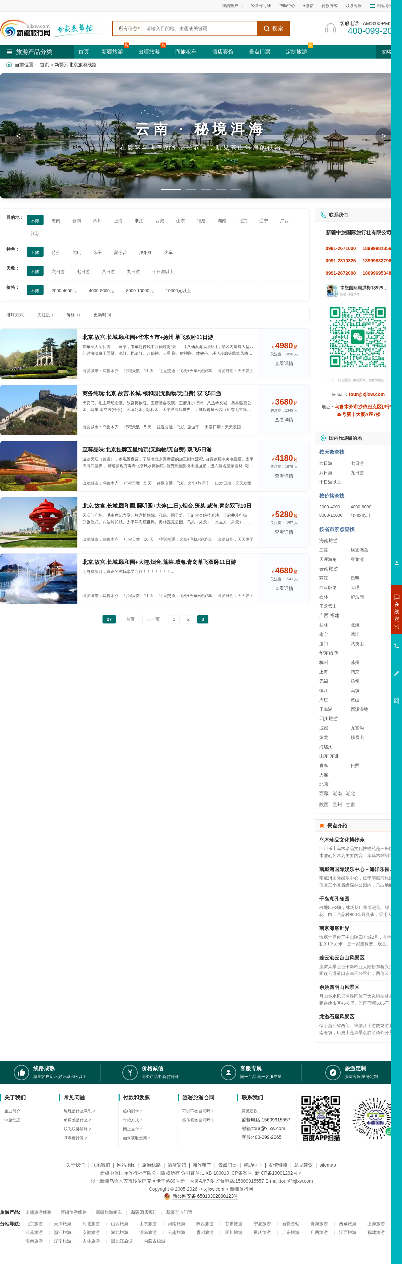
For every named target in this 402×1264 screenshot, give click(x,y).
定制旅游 (296, 52)
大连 (323, 774)
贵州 (337, 804)
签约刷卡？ (133, 1111)
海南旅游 (328, 540)
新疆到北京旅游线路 (76, 64)
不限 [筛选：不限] (35, 220)
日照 (355, 765)
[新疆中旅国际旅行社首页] (53, 28)
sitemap (328, 1165)
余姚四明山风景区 (339, 987)
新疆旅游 (112, 52)
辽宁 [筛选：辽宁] (263, 220)
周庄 (323, 699)
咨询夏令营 (367, 639)
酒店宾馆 (222, 52)
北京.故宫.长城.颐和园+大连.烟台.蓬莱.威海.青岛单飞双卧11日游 (159, 562)
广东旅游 (290, 1232)
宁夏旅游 (262, 1223)
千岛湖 (325, 709)
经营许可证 (261, 5)
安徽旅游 (91, 1232)
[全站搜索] (200, 28)
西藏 (324, 793)
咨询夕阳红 (367, 663)
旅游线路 (151, 1165)
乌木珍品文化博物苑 (341, 840)
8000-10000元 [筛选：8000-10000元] (139, 290)
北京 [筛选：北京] (243, 220)
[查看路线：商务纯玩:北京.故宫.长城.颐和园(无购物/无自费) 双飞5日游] (38, 410)
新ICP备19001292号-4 (278, 1173)
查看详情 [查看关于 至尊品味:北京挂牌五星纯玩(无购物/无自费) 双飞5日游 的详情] (284, 476)
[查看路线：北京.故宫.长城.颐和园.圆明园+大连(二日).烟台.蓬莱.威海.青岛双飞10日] (38, 522)
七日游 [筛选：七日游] (83, 271)
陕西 (324, 804)
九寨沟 (357, 728)
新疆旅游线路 (74, 1212)
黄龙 (323, 737)
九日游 (357, 472)
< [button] (18, 135)
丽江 (323, 578)
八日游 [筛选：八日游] (108, 271)
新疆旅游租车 (109, 1212)
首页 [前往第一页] (130, 619)
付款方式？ (133, 1120)
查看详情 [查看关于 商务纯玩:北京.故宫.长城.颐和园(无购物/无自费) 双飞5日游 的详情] (284, 419)
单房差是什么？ (78, 1120)
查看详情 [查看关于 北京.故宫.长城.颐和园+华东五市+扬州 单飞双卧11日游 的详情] (284, 363)
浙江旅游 (62, 1232)
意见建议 (250, 1111)
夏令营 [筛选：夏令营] (120, 252)
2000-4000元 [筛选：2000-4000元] (64, 290)
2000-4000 (329, 506)
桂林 (323, 624)
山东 (324, 756)
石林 (323, 596)
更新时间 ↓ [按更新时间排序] (103, 314)
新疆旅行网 (241, 1189)
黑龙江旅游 (122, 1241)
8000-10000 (330, 515)
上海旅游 (376, 1223)
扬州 (355, 681)
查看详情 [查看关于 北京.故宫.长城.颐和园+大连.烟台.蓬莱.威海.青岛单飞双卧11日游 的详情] (284, 588)
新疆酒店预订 (144, 1212)
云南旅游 (328, 568)
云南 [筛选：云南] (76, 220)
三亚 (323, 550)
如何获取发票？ (137, 1138)
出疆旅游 (149, 52)
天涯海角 (328, 559)
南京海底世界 (334, 928)
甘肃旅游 (234, 1223)
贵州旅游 (205, 1232)
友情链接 (278, 1165)
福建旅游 (376, 1232)
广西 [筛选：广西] (284, 220)
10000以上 (361, 515)
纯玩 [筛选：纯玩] (76, 252)
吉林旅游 (91, 1241)
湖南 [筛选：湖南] (222, 220)
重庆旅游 (262, 1232)
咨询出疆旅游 (367, 627)
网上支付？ (133, 1129)
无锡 (323, 681)
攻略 (389, 52)
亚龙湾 (357, 559)
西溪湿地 (359, 709)
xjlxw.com (214, 1189)
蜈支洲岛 (359, 550)
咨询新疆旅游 (367, 615)
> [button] (383, 135)
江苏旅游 (34, 1232)
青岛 (323, 765)
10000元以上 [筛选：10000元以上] (178, 290)
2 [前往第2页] (188, 619)
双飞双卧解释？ (78, 1129)
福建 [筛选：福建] (201, 220)
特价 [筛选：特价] (56, 252)
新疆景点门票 (179, 1212)
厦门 (323, 643)
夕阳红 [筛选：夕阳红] (145, 252)
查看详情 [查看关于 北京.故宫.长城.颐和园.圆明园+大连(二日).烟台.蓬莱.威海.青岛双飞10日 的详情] (284, 532)
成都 (323, 728)
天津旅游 (62, 1223)
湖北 (350, 793)
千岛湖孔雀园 (334, 899)
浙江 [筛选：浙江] (139, 220)
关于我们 (75, 1165)
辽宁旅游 (62, 1241)
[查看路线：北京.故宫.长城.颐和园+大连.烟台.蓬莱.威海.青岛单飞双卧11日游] (38, 579)
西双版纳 (328, 587)
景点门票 (259, 52)
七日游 (357, 463)
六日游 (325, 463)
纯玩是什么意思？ (80, 1111)
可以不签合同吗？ (198, 1111)
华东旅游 (328, 653)
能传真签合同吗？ (198, 1120)
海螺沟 (325, 746)
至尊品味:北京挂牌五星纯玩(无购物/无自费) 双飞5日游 (147, 449)
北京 (324, 784)
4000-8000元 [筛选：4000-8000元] (101, 290)
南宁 (323, 634)
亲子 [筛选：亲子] (97, 252)
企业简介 (12, 1111)
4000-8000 (361, 506)
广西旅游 (319, 1232)
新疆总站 (290, 1223)
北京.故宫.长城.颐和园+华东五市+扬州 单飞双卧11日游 (147, 337)
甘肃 (350, 804)
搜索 (273, 28)
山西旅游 (119, 1223)
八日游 (325, 472)
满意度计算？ (76, 1138)
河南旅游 (176, 1223)
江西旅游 (347, 1232)
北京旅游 (34, 1223)
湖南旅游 (148, 1232)
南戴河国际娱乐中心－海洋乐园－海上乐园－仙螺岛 (358, 869)
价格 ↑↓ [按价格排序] (73, 314)
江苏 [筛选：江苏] (35, 233)
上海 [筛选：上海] (118, 220)
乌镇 (355, 690)
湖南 (337, 793)
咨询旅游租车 (367, 651)
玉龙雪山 (328, 606)
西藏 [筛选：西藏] (159, 220)
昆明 (355, 578)
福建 (334, 615)
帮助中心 (287, 5)
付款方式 (330, 5)
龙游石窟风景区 (336, 1016)
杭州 (323, 662)
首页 (83, 52)
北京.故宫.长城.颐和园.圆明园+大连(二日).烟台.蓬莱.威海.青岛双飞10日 (167, 506)
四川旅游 (328, 718)
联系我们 (100, 1165)
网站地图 (126, 1165)
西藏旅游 (347, 1223)
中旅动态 (12, 1120)
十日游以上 (330, 482)
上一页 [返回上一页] (153, 619)
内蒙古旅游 (154, 1241)
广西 (324, 615)
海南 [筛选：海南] (56, 220)
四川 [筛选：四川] (97, 220)
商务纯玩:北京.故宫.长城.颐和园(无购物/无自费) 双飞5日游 (151, 393)
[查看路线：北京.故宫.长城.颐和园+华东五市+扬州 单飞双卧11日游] (38, 354)
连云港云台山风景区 (341, 957)
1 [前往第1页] (174, 619)
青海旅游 (319, 1223)
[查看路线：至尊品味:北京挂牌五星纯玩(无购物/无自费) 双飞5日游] (38, 466)
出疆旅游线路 (38, 1212)
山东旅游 (148, 1223)
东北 (334, 756)
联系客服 (354, 5)
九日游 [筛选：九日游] (133, 271)
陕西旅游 (205, 1223)
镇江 (323, 690)
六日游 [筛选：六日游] (58, 271)
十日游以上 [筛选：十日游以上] (163, 271)
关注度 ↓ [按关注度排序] (45, 314)
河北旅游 (91, 1223)
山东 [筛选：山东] (180, 220)
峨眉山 (357, 737)
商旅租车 (186, 52)
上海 (323, 671)
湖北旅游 (119, 1232)
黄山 (355, 699)
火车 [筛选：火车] (168, 252)
